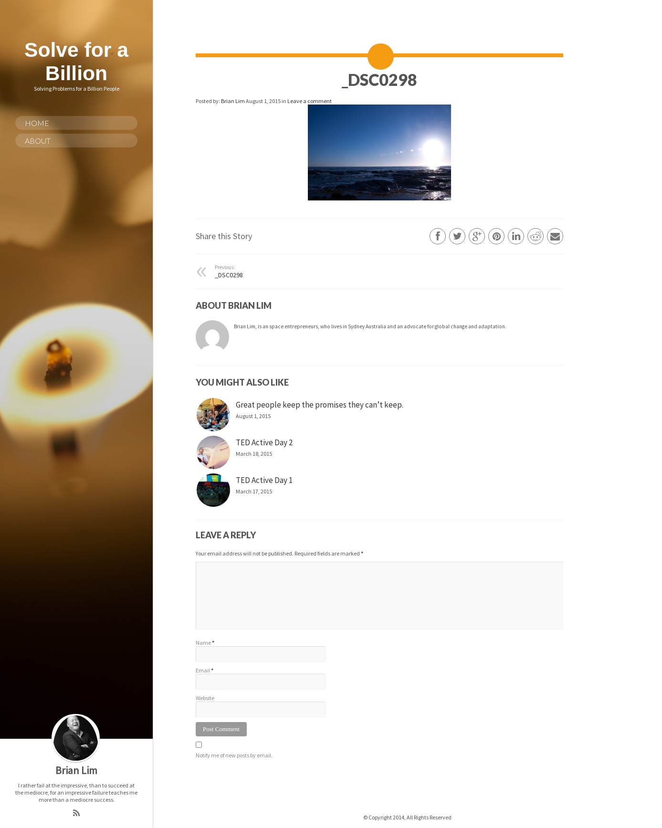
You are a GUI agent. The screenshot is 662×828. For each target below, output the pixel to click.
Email (203, 670)
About (38, 140)
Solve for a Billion (76, 61)
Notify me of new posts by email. (234, 755)
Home (37, 122)
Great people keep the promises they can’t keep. (319, 404)
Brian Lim (233, 101)
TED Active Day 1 (264, 480)
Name (203, 642)
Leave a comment (309, 101)
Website (205, 698)
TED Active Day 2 (264, 442)
